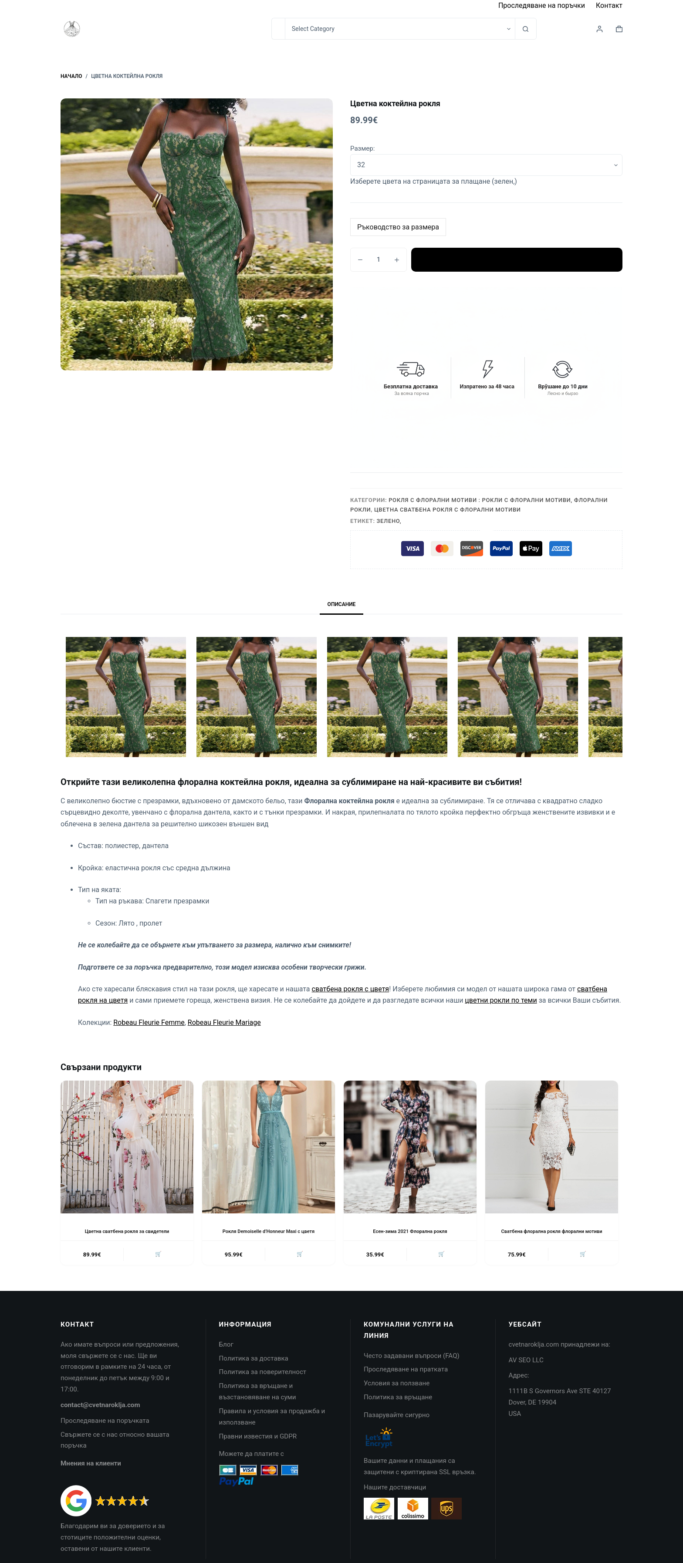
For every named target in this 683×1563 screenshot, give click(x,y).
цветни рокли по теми (501, 1000)
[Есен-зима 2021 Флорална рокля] (410, 1147)
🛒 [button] (157, 1262)
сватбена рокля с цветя (350, 989)
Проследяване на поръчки (541, 5)
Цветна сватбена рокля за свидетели (127, 1231)
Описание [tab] (342, 604)
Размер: (362, 148)
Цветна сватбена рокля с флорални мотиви (447, 509)
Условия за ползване (396, 1392)
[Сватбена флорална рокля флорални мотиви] (551, 1147)
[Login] (599, 29)
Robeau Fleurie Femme (148, 1022)
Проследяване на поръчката (105, 1430)
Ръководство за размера (398, 227)
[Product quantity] (378, 260)
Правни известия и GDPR (258, 1445)
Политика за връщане (398, 1406)
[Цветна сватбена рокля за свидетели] (127, 1147)
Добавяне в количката (516, 259)
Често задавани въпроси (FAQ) (412, 1364)
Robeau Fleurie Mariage (224, 1022)
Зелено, (389, 521)
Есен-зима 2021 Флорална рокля (410, 1231)
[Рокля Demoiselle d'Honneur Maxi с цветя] (268, 1147)
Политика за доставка (253, 1367)
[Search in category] (400, 29)
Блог (226, 1354)
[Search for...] (278, 29)
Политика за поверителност (263, 1381)
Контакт (609, 5)
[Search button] (526, 29)
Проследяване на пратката (406, 1378)
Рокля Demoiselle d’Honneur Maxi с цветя (268, 1231)
